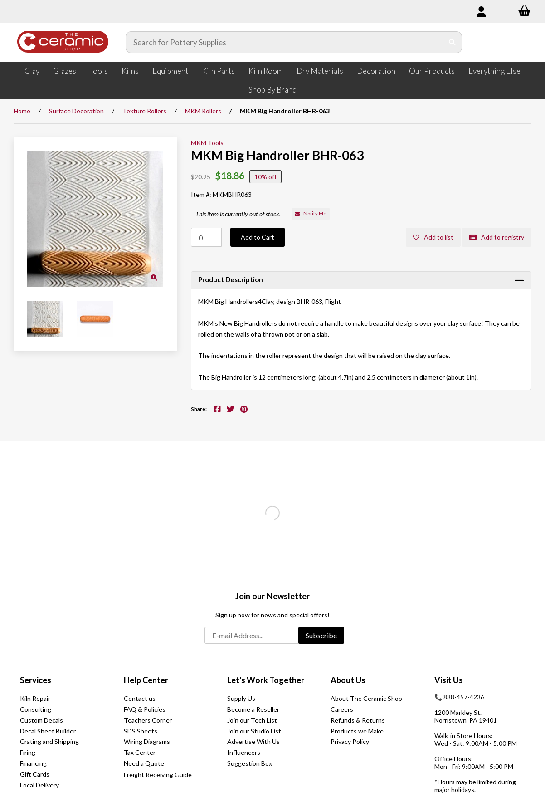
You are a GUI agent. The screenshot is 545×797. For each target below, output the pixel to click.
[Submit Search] (452, 42)
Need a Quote (144, 763)
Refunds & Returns (358, 720)
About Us (348, 680)
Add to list (433, 237)
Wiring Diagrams (147, 741)
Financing (33, 763)
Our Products (432, 71)
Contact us (140, 698)
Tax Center (140, 752)
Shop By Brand (272, 89)
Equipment (170, 71)
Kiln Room (265, 71)
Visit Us (448, 680)
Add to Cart (257, 237)
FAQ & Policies (144, 709)
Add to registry (496, 237)
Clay (31, 71)
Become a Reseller (253, 709)
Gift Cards (34, 774)
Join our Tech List (252, 720)
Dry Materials (320, 71)
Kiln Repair (35, 698)
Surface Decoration (76, 111)
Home (22, 111)
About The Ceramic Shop (366, 698)
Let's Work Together (265, 680)
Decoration (376, 71)
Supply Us (241, 698)
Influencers (243, 752)
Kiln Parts (218, 71)
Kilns (130, 71)
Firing (27, 752)
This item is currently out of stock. (238, 214)
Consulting (35, 709)
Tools (99, 71)
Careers (342, 709)
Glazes (64, 71)
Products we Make (357, 731)
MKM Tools (207, 143)
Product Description (230, 279)
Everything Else (494, 71)
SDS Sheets (140, 731)
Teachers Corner (148, 720)
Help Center (146, 680)
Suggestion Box (249, 763)
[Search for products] (285, 42)
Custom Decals (41, 720)
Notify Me (310, 213)
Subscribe (321, 635)
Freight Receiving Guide (158, 774)
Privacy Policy (350, 741)
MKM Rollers (203, 111)
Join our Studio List (254, 731)
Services (35, 680)
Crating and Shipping (49, 741)
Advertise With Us (253, 741)
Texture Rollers (144, 111)
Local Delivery (39, 785)
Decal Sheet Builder (48, 731)
